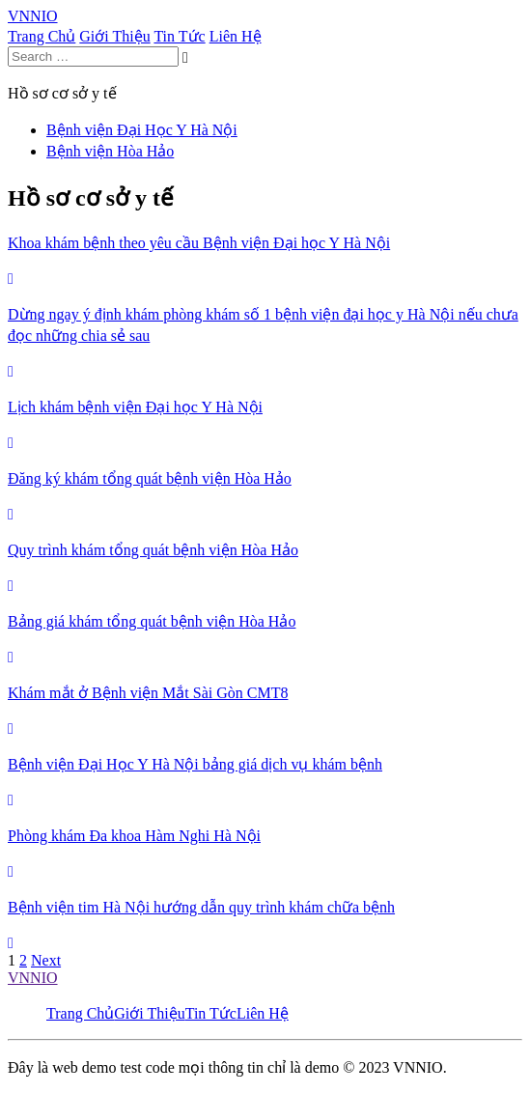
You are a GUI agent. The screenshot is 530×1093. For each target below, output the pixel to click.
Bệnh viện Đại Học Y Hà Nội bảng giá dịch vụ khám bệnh (195, 764)
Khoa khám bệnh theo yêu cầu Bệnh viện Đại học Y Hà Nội (199, 243)
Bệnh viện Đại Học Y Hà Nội (141, 130)
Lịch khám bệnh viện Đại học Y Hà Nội (135, 407)
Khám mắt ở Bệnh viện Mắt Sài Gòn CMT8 (148, 693)
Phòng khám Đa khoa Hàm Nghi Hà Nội (134, 835)
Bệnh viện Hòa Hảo (110, 151)
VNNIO (33, 977)
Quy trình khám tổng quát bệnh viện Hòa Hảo (153, 550)
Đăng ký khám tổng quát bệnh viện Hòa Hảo (150, 478)
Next (46, 960)
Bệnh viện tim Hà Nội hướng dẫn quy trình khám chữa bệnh (201, 907)
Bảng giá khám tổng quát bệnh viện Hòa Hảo (151, 621)
